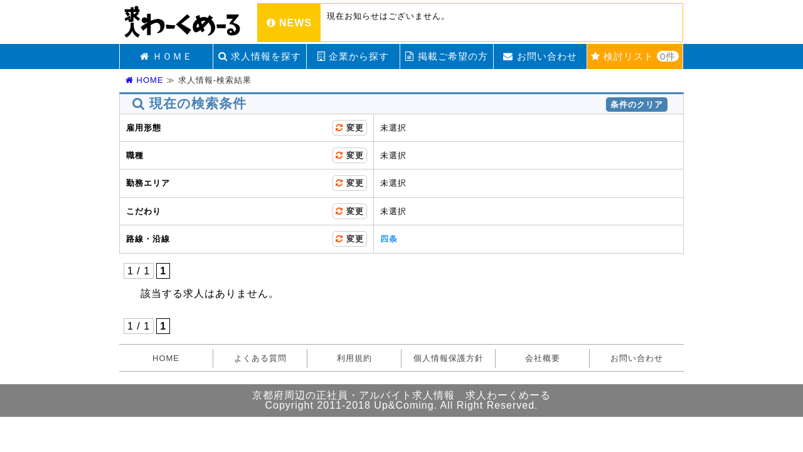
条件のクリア (636, 104)
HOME (144, 80)
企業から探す (353, 56)
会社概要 (542, 358)
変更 (350, 127)
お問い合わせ (540, 56)
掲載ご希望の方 (446, 56)
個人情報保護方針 (448, 358)
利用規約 (354, 358)
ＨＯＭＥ (166, 56)
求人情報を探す (259, 56)
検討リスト (635, 56)
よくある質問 (260, 358)
